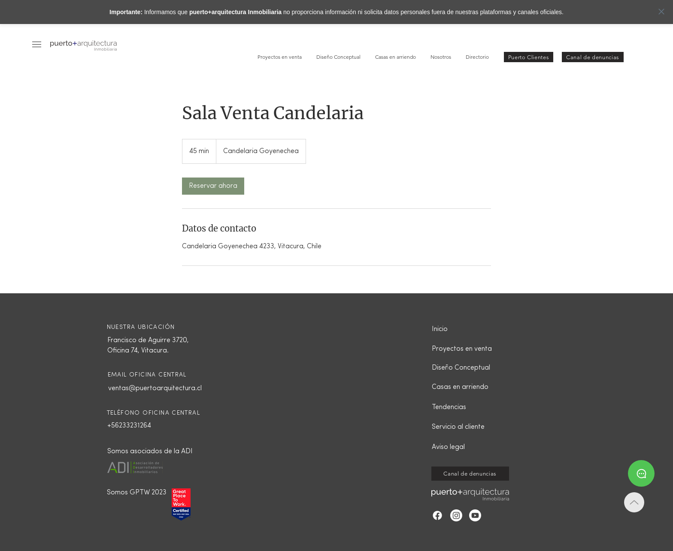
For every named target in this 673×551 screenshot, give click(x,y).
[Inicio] (461, 329)
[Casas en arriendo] (461, 387)
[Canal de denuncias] (593, 57)
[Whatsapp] (641, 473)
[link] (213, 186)
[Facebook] (437, 515)
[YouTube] (475, 515)
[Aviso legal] (461, 447)
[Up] (634, 502)
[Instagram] (456, 515)
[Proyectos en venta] (461, 349)
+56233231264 (129, 425)
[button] (36, 44)
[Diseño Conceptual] (461, 368)
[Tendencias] (461, 407)
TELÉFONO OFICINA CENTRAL (153, 413)
